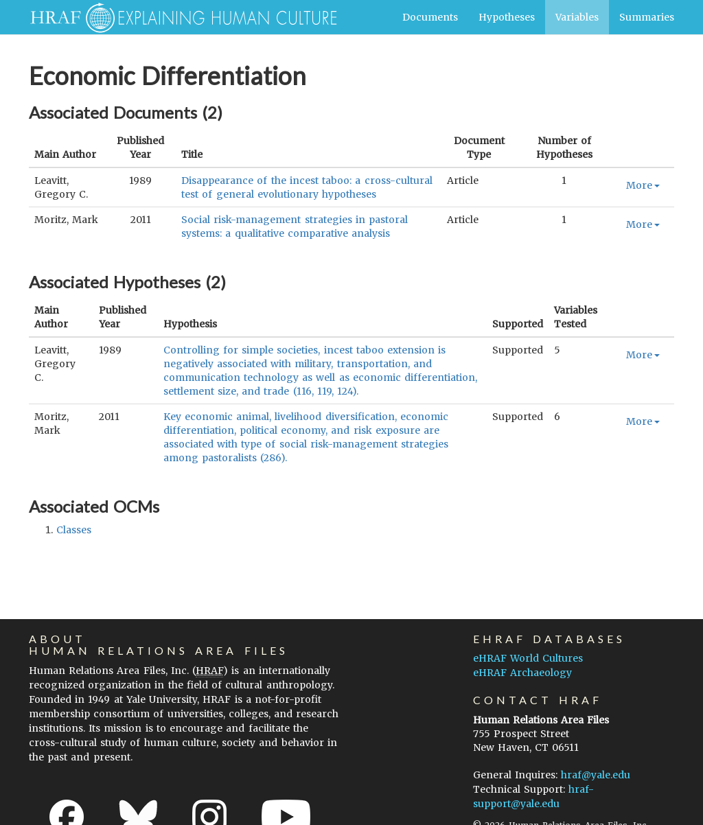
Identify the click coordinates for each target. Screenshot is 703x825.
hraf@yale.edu (595, 775)
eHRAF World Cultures (528, 658)
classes (73, 530)
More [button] (643, 185)
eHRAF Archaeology (522, 672)
